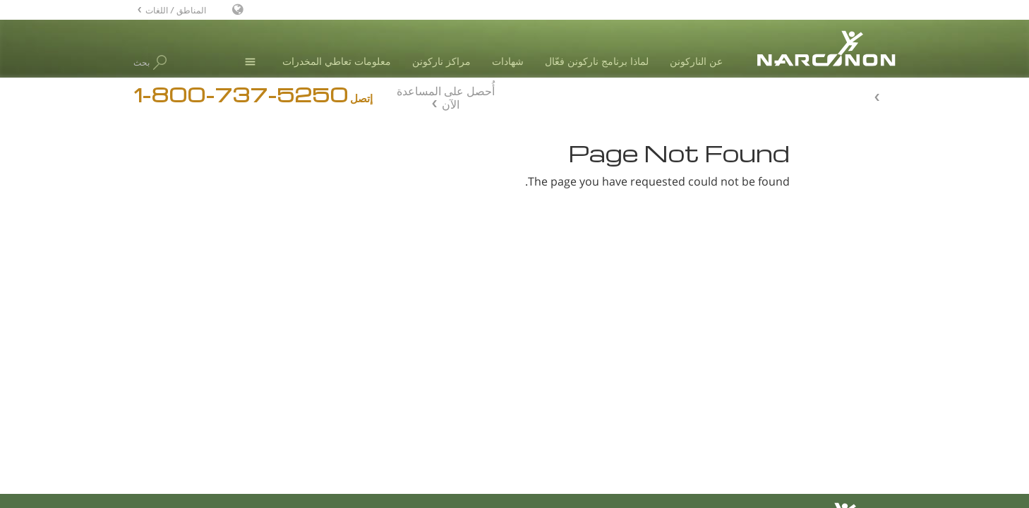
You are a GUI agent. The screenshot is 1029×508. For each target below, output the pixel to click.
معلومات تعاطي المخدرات (336, 61)
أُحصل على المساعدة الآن (446, 96)
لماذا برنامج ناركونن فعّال (597, 61)
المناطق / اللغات (175, 10)
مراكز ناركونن (441, 61)
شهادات (508, 61)
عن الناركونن (696, 61)
